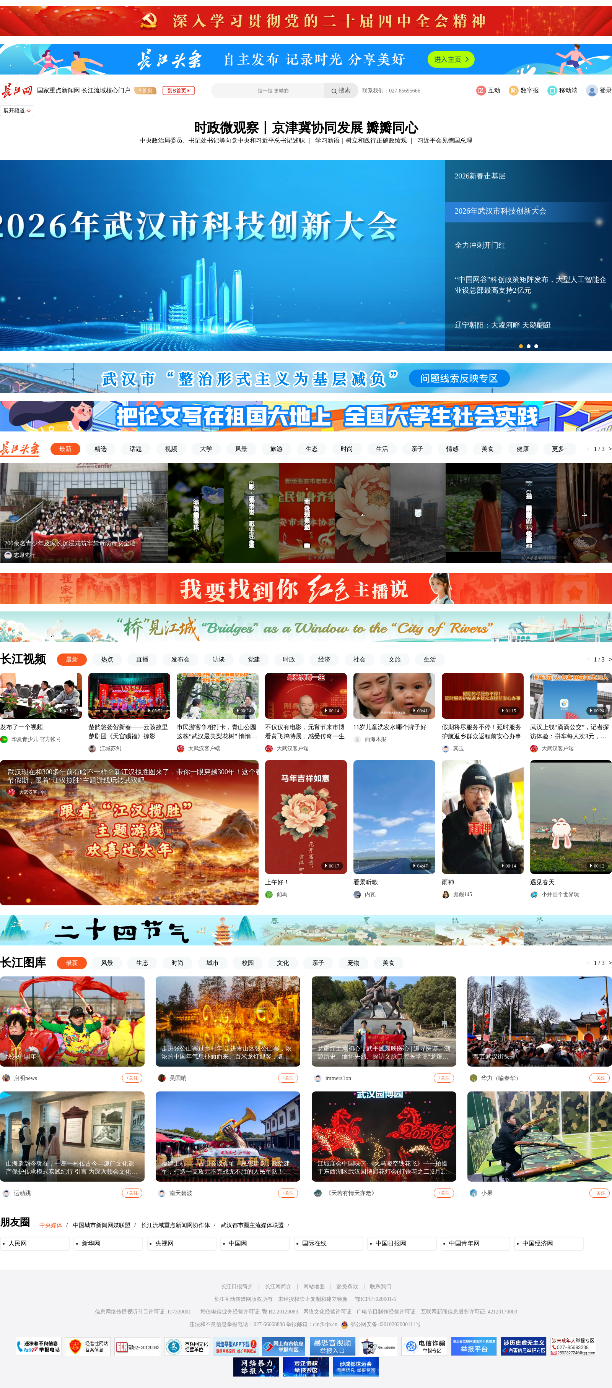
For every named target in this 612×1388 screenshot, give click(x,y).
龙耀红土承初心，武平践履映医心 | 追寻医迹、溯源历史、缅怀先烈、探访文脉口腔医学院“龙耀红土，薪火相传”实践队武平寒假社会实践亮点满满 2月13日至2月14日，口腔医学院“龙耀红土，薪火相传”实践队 (383, 1053)
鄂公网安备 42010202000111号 (381, 1324)
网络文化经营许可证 (327, 1312)
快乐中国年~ (23, 1056)
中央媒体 (50, 1225)
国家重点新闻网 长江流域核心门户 (83, 90)
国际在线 (314, 1243)
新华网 (91, 1243)
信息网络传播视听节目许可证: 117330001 (143, 1312)
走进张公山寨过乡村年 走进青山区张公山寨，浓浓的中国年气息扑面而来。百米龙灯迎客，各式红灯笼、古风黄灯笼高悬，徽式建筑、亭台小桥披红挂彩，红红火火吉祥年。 (226, 1053)
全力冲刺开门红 (480, 245)
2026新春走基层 (480, 176)
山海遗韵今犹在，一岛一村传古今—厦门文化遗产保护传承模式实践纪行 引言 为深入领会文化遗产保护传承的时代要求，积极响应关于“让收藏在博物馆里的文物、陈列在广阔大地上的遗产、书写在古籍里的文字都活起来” (71, 1168)
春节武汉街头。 (494, 1056)
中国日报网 (391, 1243)
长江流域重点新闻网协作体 (175, 1225)
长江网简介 (278, 1286)
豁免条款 (347, 1286)
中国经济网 (537, 1243)
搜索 (345, 90)
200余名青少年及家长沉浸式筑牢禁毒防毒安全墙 (70, 543)
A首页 (145, 90)
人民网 (17, 1243)
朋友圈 (15, 1222)
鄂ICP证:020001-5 (375, 1299)
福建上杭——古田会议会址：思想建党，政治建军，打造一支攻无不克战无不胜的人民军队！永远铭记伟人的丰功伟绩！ (225, 1168)
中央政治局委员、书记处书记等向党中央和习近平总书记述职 (222, 140)
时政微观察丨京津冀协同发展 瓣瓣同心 (306, 128)
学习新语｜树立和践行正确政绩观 (361, 140)
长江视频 (23, 659)
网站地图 (314, 1286)
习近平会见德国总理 (444, 140)
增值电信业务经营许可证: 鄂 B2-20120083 (249, 1312)
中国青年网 (464, 1243)
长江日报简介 (237, 1286)
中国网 (238, 1243)
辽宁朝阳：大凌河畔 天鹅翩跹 (503, 325)
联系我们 (380, 1286)
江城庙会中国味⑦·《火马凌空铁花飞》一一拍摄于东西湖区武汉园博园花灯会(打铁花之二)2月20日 (382, 1168)
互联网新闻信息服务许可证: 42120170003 (469, 1312)
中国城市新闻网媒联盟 (101, 1225)
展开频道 (17, 110)
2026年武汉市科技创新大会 (501, 211)
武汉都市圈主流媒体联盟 (252, 1225)
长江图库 (23, 962)
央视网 (164, 1243)
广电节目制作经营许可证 (385, 1312)
